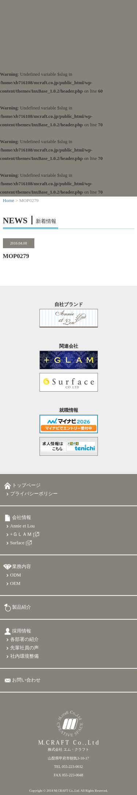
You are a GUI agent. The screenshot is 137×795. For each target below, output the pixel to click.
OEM (15, 583)
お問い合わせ (26, 680)
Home (8, 200)
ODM (15, 575)
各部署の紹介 (24, 639)
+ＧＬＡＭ (21, 534)
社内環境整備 (24, 656)
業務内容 (21, 566)
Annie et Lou (22, 526)
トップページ (26, 485)
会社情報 (21, 517)
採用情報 (21, 631)
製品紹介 (21, 607)
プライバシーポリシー (34, 493)
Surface (17, 542)
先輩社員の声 (24, 647)
